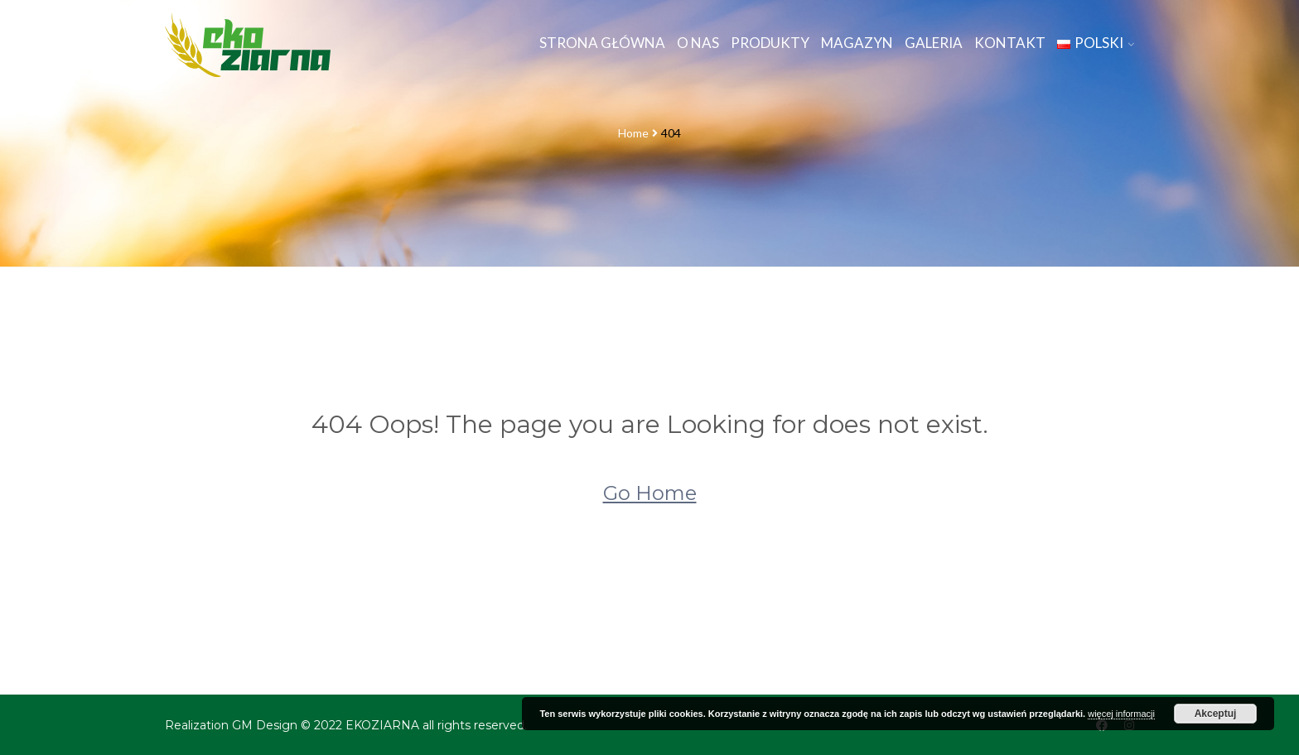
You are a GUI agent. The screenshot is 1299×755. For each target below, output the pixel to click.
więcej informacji (1121, 714)
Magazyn (857, 42)
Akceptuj (1216, 713)
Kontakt (1009, 42)
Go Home (650, 493)
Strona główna (602, 42)
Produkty (770, 42)
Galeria (934, 42)
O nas (698, 42)
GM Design (264, 725)
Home (633, 133)
